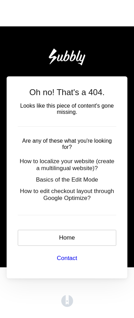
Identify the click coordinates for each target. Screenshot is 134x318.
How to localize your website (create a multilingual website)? (66, 164)
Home (67, 237)
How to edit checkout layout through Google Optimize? (67, 194)
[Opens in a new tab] (67, 301)
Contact (67, 258)
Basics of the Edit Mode (67, 179)
